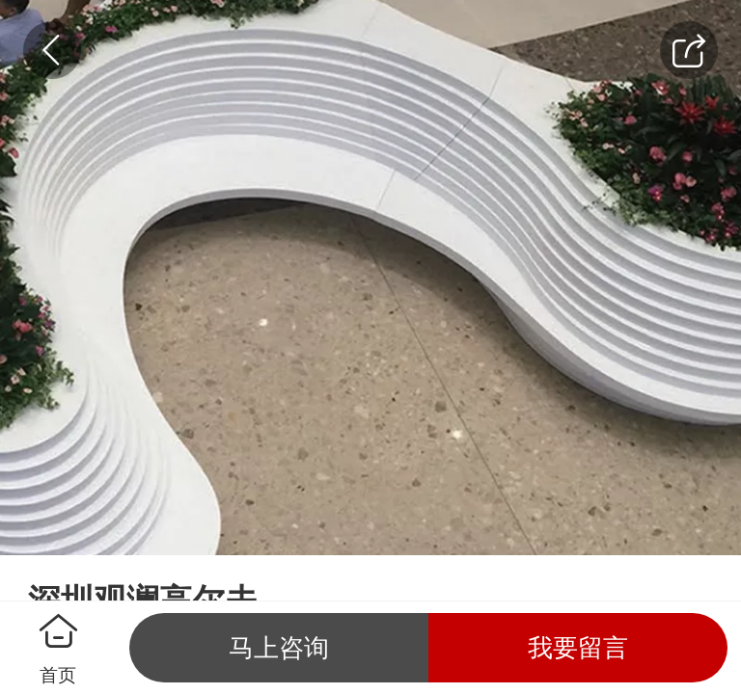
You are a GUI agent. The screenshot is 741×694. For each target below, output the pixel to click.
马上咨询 (279, 647)
